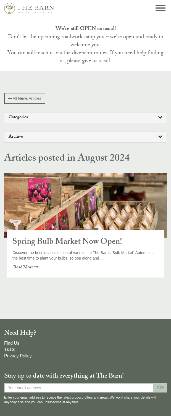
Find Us (11, 343)
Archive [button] (85, 137)
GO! (160, 388)
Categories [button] (85, 118)
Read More (26, 268)
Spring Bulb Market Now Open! (67, 242)
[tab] (85, 117)
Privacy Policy (18, 356)
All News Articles (24, 98)
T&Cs (9, 349)
